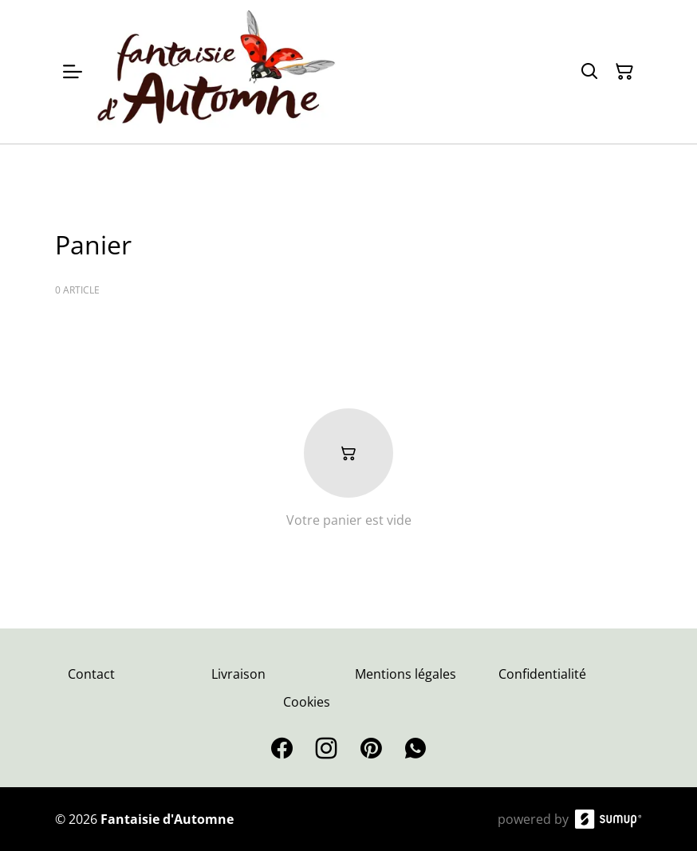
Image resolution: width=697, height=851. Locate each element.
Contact (91, 674)
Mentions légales (405, 674)
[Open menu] (72, 71)
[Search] (589, 71)
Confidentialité (542, 674)
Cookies (306, 702)
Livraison (238, 674)
